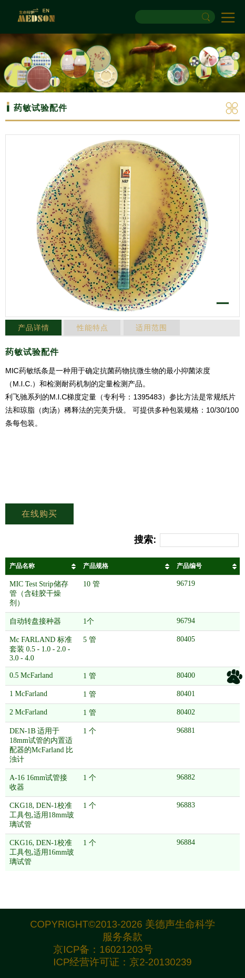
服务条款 (122, 936)
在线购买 (39, 513)
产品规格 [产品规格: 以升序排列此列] (95, 566)
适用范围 (151, 327)
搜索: (186, 540)
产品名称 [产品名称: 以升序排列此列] (22, 566)
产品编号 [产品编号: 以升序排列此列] (189, 566)
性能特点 (92, 327)
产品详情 (33, 327)
